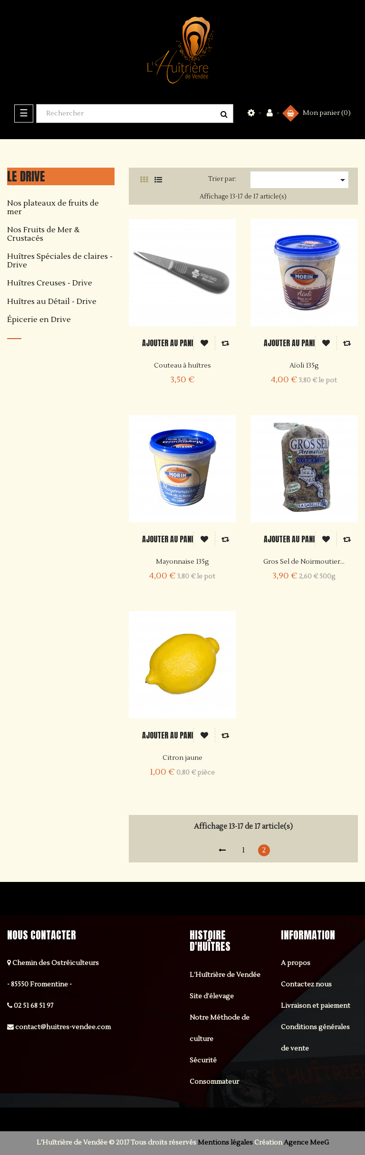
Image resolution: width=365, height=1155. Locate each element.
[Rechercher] (134, 113)
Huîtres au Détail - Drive (51, 302)
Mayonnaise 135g (182, 562)
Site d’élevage (212, 996)
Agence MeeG (306, 1142)
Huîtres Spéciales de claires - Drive (60, 261)
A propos (295, 963)
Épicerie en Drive (39, 320)
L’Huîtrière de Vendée (225, 975)
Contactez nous (306, 984)
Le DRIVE (26, 176)
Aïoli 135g (304, 365)
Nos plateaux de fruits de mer (53, 207)
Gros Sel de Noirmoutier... (304, 562)
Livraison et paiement (315, 1006)
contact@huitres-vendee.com (63, 1027)
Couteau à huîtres (182, 365)
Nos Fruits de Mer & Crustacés (43, 234)
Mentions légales (225, 1142)
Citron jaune (182, 758)
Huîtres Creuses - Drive (49, 283)
